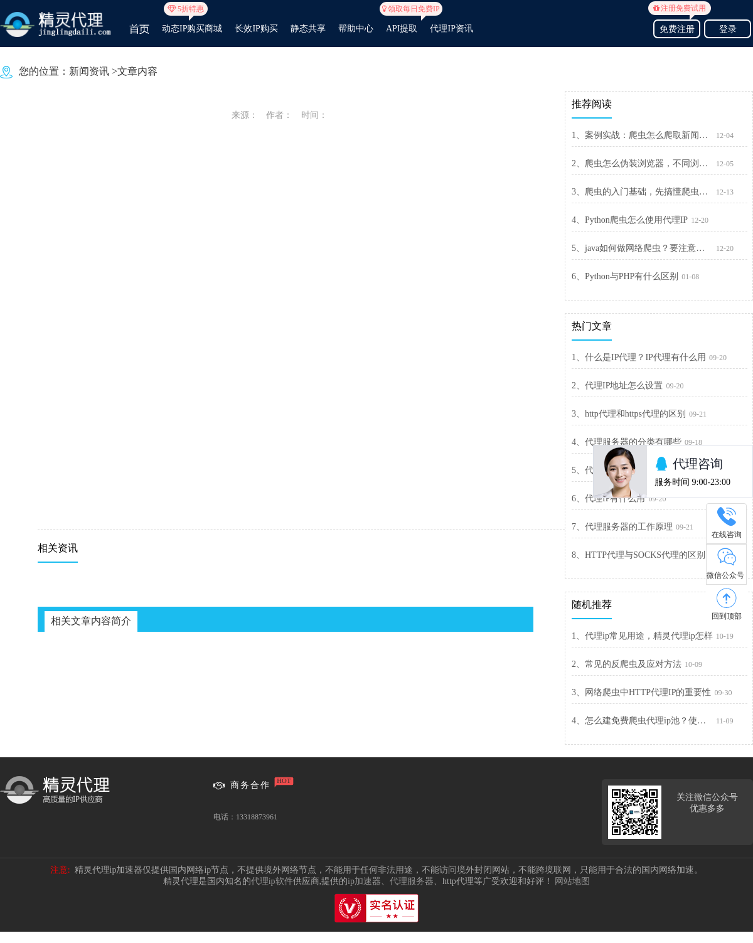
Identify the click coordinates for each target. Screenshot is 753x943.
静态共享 (308, 28)
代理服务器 (412, 881)
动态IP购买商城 (192, 23)
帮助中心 (355, 28)
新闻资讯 (89, 71)
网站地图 (572, 881)
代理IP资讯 (451, 28)
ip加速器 (364, 881)
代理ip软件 (272, 881)
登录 (728, 29)
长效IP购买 (256, 28)
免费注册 (676, 27)
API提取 (402, 23)
